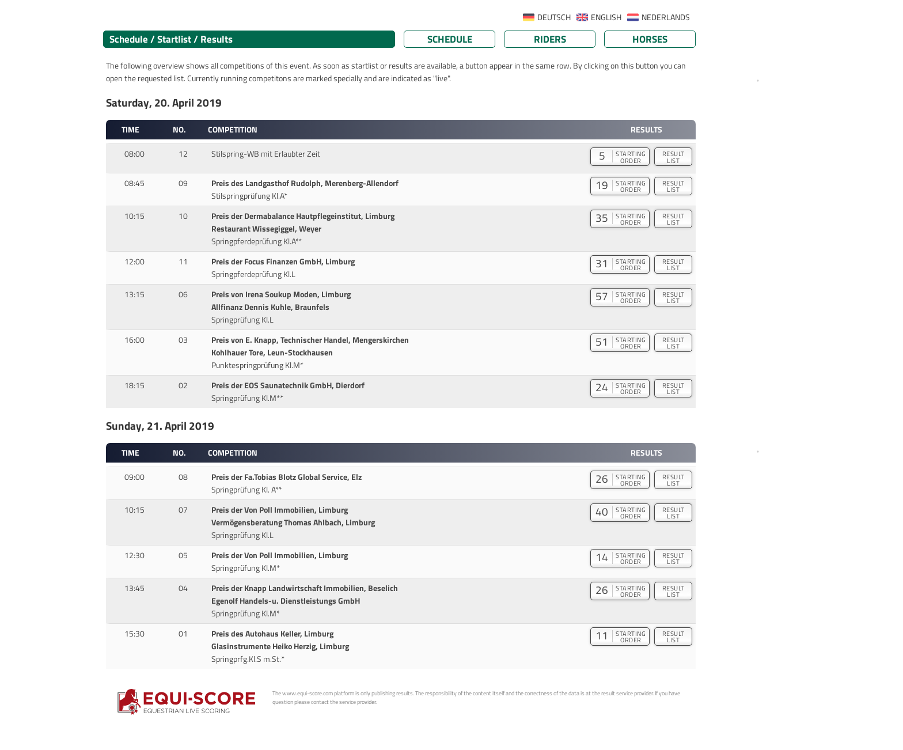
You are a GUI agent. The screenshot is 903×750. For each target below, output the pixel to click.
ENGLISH (606, 17)
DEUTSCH (554, 17)
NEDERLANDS (666, 17)
